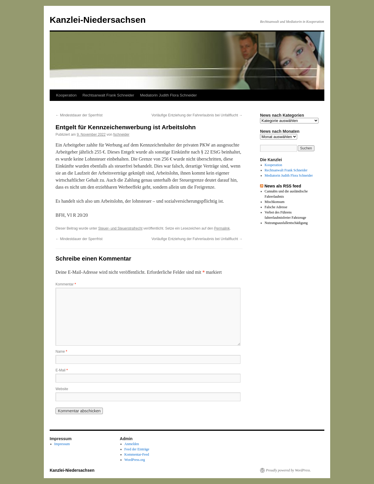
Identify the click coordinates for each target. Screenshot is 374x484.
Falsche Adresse (276, 207)
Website (62, 389)
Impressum (62, 444)
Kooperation (66, 95)
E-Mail (62, 370)
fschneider (121, 134)
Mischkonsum (275, 202)
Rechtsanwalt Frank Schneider (108, 95)
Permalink (222, 228)
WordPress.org (134, 460)
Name (61, 351)
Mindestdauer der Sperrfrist (79, 115)
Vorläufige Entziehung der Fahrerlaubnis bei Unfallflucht (197, 115)
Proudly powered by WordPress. (288, 470)
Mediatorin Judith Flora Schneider (168, 95)
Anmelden (131, 444)
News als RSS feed (282, 186)
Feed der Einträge (136, 449)
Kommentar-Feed (136, 454)
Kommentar (66, 284)
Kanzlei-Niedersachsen (98, 20)
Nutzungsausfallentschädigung (286, 223)
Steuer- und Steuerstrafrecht (120, 228)
